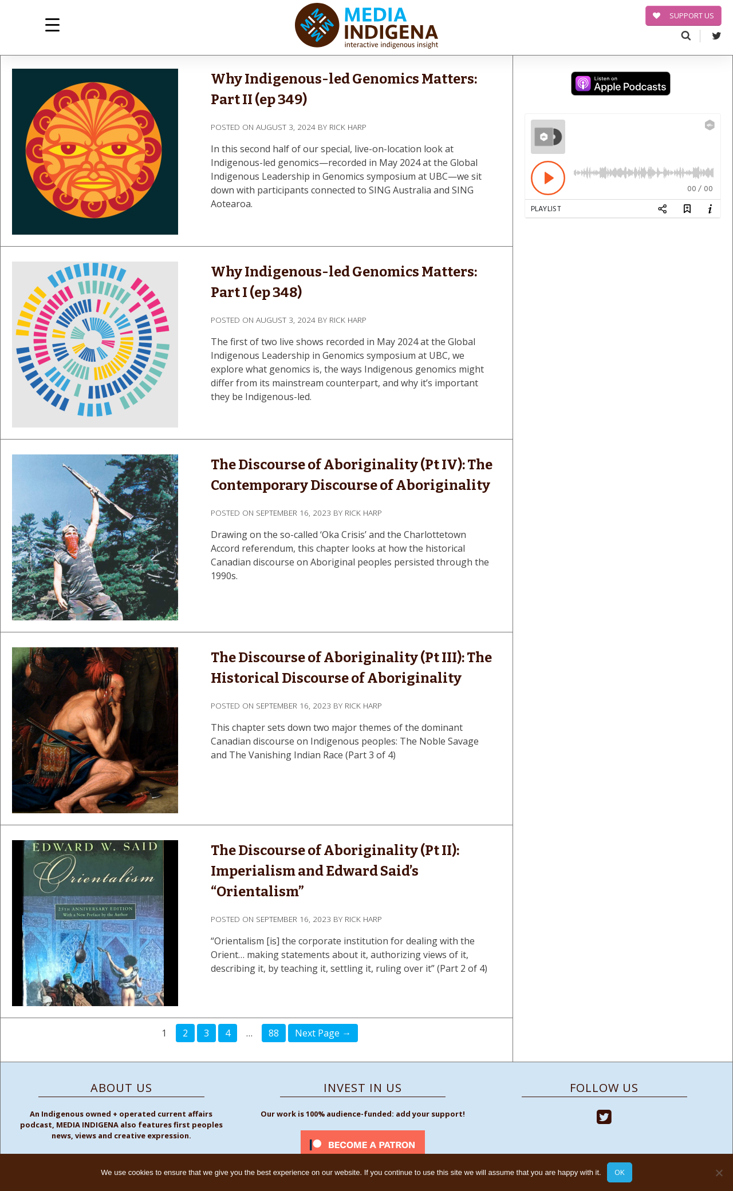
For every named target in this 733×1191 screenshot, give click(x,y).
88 (274, 1033)
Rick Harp (347, 126)
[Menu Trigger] (52, 24)
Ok (619, 1172)
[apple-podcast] (621, 85)
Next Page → (323, 1033)
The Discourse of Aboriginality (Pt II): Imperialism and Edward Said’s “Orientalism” (335, 871)
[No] (718, 1172)
